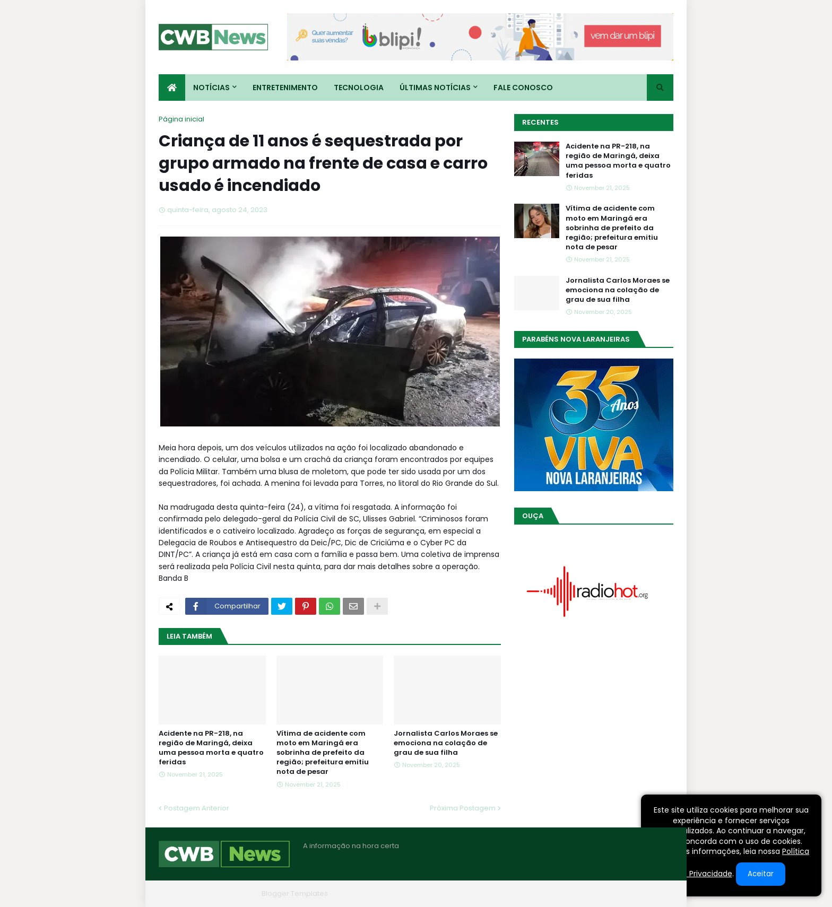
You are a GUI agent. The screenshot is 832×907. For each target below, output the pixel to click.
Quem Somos (559, 893)
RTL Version (654, 893)
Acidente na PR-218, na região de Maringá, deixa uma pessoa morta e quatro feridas (211, 748)
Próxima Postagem (463, 808)
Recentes (540, 122)
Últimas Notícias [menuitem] (435, 87)
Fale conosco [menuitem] (523, 87)
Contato (609, 893)
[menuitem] (172, 87)
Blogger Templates (295, 893)
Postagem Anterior (196, 808)
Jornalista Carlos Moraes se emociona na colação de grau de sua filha (446, 743)
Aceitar (761, 874)
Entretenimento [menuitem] (285, 87)
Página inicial (181, 119)
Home (513, 893)
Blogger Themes (228, 893)
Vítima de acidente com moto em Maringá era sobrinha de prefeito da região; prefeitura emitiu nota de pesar (322, 753)
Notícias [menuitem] (211, 87)
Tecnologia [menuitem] (359, 87)
